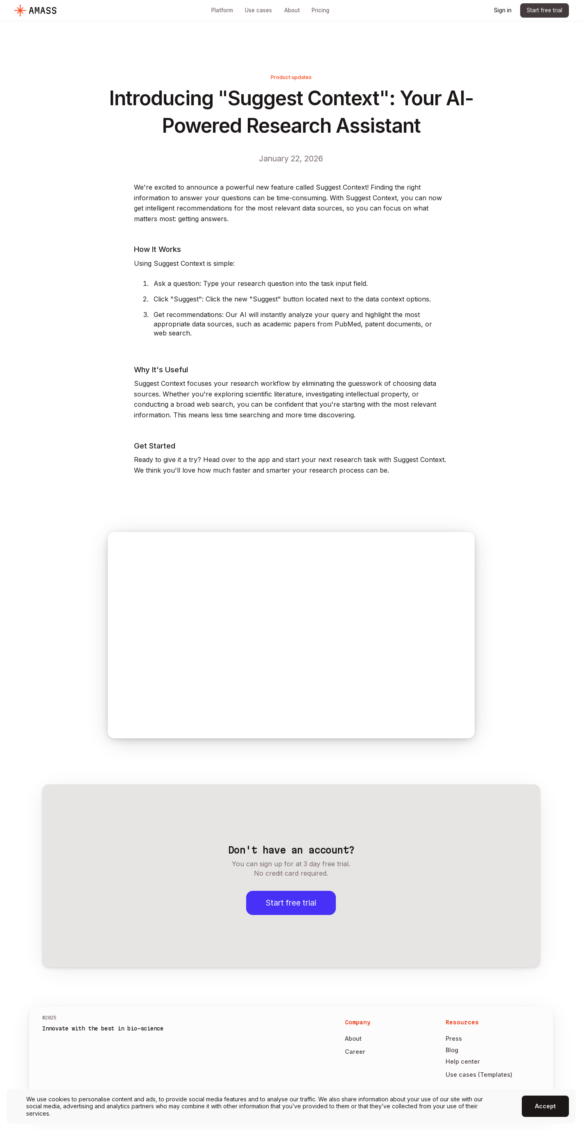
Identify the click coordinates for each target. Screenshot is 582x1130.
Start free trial (544, 10)
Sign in (503, 10)
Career (355, 1051)
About (353, 1038)
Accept (545, 1106)
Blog (452, 1049)
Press (454, 1038)
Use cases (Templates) (479, 1074)
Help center (463, 1061)
